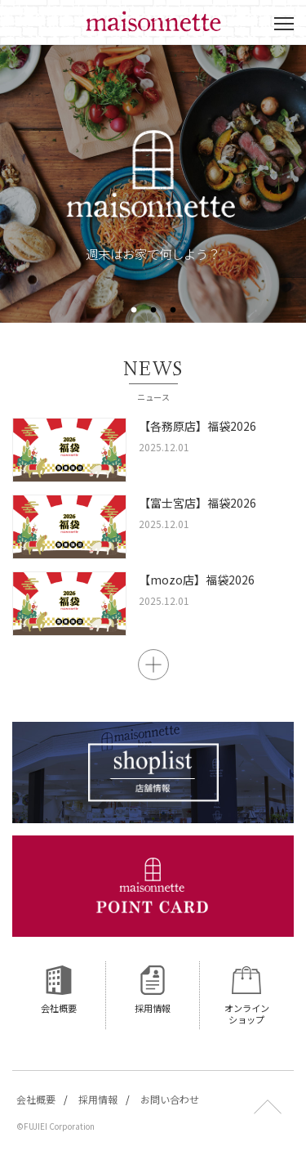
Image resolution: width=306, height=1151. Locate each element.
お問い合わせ (169, 1099)
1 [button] (134, 310)
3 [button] (173, 310)
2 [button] (153, 310)
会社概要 (35, 1099)
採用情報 (98, 1099)
